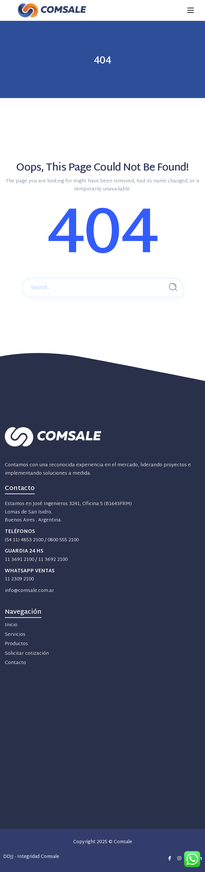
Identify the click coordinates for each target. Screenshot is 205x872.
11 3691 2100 (19, 559)
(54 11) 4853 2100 (24, 540)
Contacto (15, 663)
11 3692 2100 (52, 559)
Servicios (15, 634)
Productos (16, 644)
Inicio (11, 625)
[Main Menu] (190, 10)
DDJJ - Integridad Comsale (31, 857)
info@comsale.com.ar (29, 590)
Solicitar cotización (27, 653)
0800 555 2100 (63, 540)
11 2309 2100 (19, 579)
